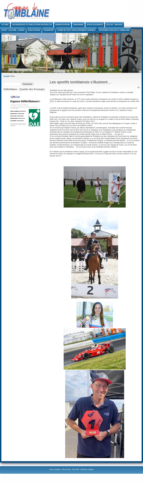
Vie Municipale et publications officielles (32, 25)
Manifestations (62, 25)
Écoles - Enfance (114, 25)
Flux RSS (75, 469)
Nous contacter (55, 469)
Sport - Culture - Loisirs (12, 30)
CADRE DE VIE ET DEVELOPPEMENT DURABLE (76, 30)
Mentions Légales (87, 469)
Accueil (5, 25)
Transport (49, 30)
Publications (34, 30)
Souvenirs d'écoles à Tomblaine (114, 30)
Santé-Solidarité (95, 25)
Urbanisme (78, 25)
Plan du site (66, 469)
